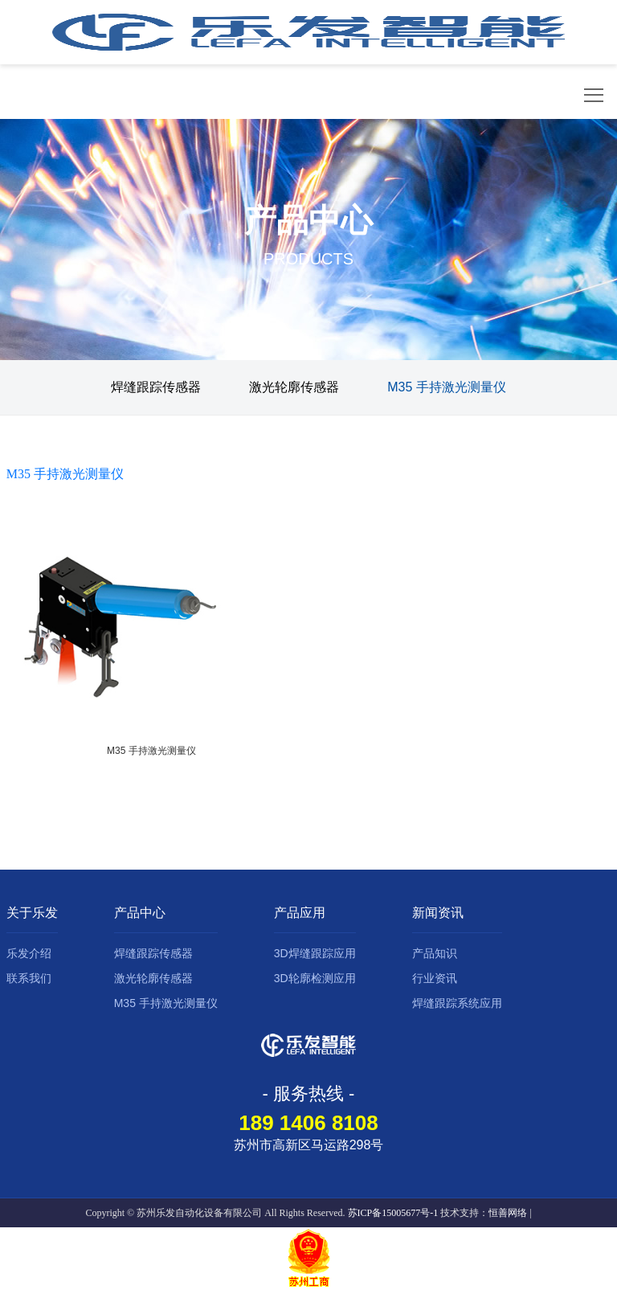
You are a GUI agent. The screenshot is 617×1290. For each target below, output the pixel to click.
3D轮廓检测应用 (315, 978)
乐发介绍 (28, 953)
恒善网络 (507, 1212)
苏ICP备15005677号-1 (393, 1212)
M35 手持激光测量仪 (446, 387)
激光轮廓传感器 (294, 387)
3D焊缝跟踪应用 (315, 953)
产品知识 (434, 953)
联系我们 (28, 978)
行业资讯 (434, 978)
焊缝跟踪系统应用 (457, 1003)
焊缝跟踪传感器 (156, 387)
